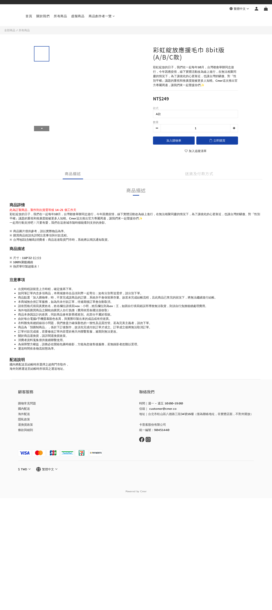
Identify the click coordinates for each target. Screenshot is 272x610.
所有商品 (60, 16)
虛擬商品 (77, 16)
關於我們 (43, 16)
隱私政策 (24, 419)
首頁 (29, 16)
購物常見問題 (27, 403)
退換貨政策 (25, 424)
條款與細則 (25, 430)
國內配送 (24, 408)
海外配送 (24, 414)
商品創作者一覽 (102, 16)
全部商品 (9, 30)
